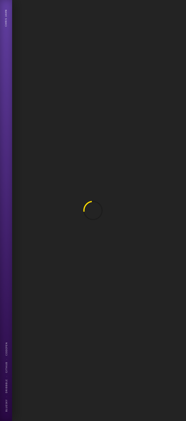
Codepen (6, 349)
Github (6, 367)
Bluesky (6, 405)
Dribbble (6, 386)
